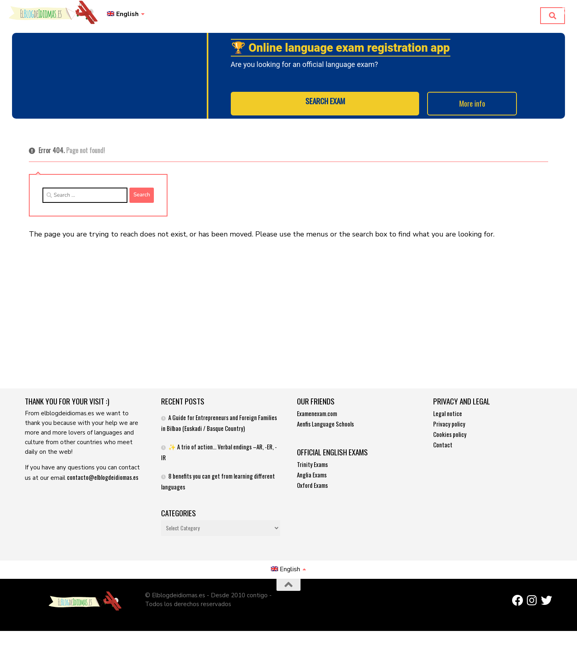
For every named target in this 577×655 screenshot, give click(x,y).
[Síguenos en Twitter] (546, 603)
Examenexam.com (317, 416)
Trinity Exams (312, 467)
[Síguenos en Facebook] (517, 603)
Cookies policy (449, 437)
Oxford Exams (312, 488)
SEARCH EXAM (325, 109)
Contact (442, 447)
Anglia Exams (312, 477)
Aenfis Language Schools (325, 427)
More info (464, 109)
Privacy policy (449, 427)
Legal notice (447, 416)
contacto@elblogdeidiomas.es (102, 480)
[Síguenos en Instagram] (532, 603)
